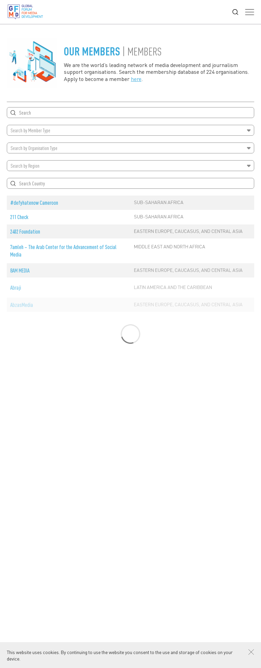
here (136, 78)
